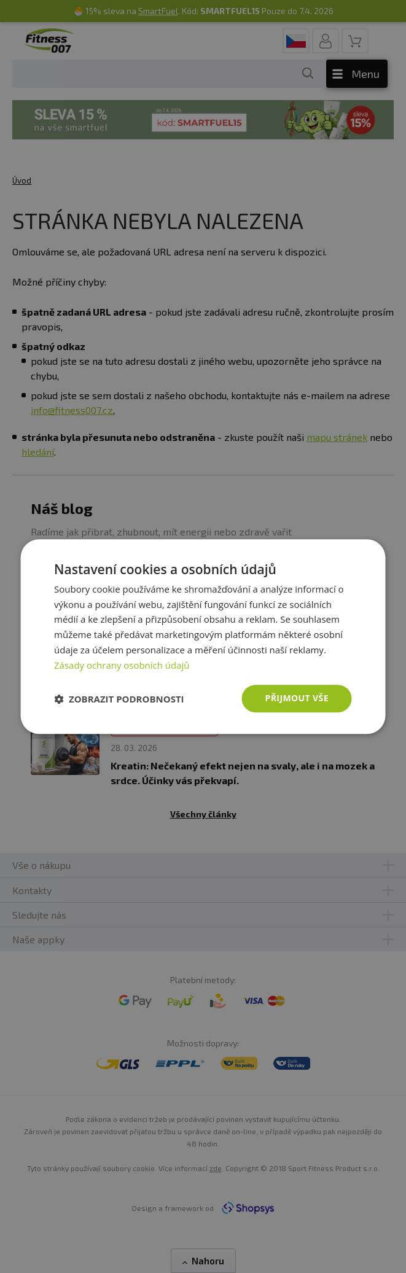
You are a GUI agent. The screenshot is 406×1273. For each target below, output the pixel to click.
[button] (119, 698)
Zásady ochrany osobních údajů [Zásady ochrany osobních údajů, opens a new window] (122, 665)
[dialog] (203, 636)
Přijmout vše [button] (297, 698)
